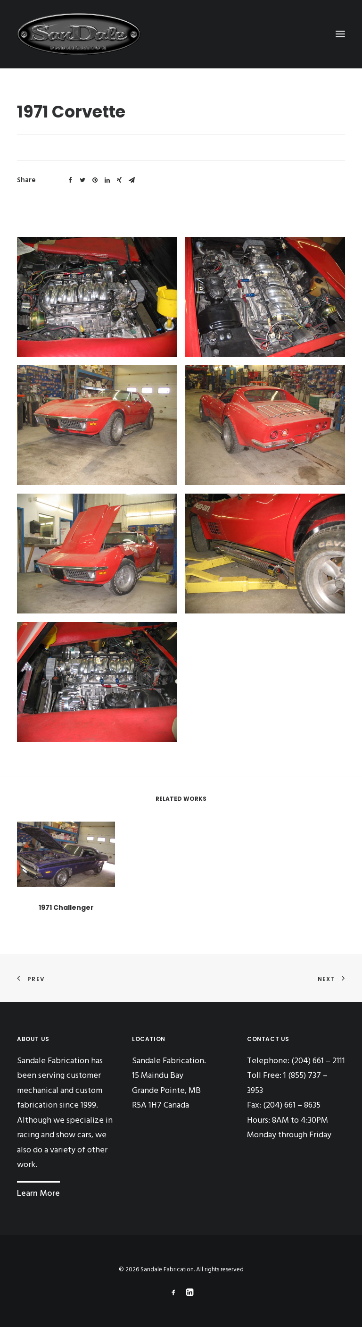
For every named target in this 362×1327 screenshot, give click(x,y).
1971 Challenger (66, 933)
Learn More (38, 1194)
